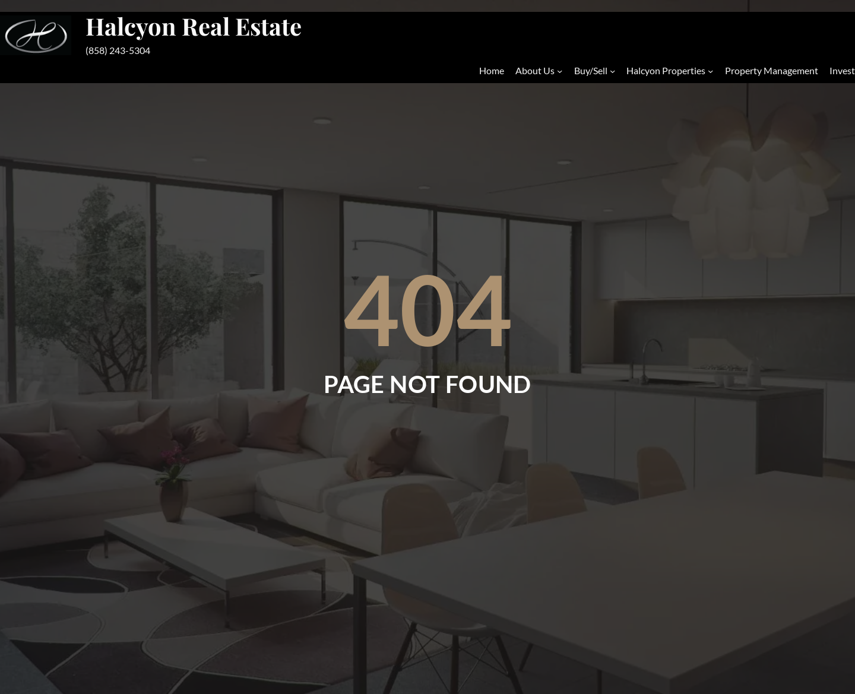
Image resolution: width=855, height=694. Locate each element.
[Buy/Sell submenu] (612, 70)
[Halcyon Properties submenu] (710, 70)
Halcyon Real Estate (194, 26)
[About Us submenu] (559, 70)
